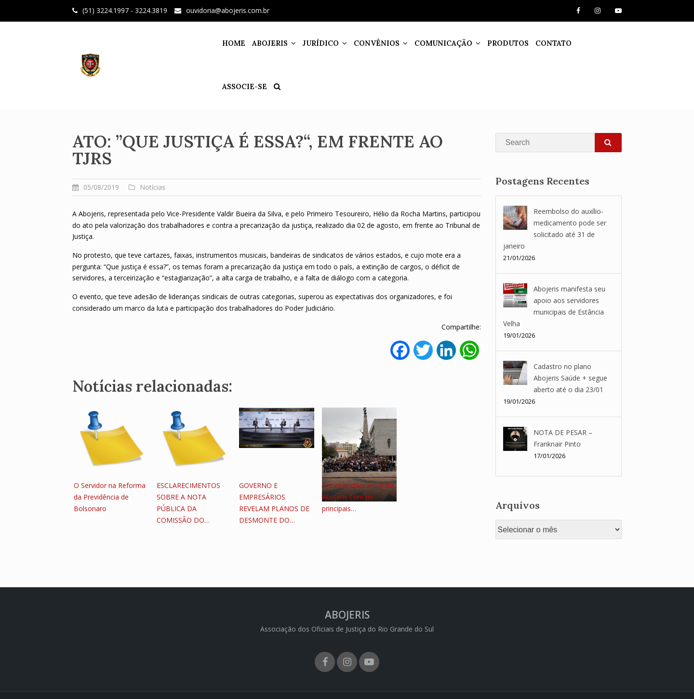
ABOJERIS (263, 43)
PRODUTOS (501, 43)
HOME (227, 43)
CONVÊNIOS (370, 43)
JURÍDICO (314, 43)
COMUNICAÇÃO (437, 43)
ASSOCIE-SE (594, 43)
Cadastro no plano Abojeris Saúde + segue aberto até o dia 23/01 (570, 378)
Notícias (152, 187)
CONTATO (547, 43)
